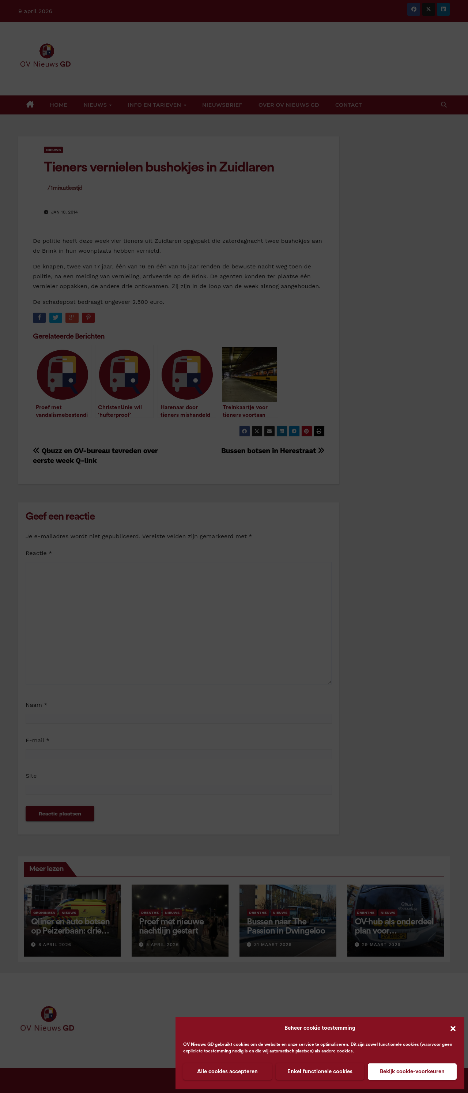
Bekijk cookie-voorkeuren (412, 1071)
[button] (453, 1028)
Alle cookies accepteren (227, 1071)
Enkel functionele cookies (319, 1071)
